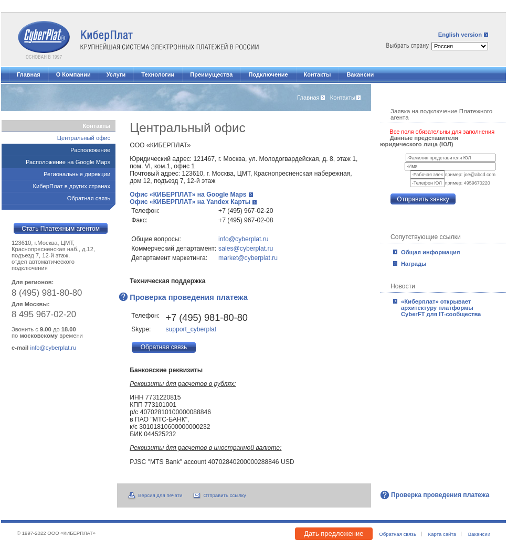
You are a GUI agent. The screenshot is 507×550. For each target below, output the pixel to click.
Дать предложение (333, 533)
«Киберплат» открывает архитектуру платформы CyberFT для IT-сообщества (441, 307)
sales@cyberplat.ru (245, 248)
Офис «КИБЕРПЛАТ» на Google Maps (188, 194)
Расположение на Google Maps (68, 162)
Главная (28, 74)
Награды (414, 264)
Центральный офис (83, 138)
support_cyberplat (190, 329)
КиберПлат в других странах (71, 186)
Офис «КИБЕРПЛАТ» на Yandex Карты (190, 202)
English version (460, 34)
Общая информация (430, 252)
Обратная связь (88, 198)
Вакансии (360, 74)
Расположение (90, 150)
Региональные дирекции (77, 174)
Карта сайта (442, 534)
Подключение (268, 74)
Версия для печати (160, 495)
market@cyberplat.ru (248, 258)
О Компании (73, 74)
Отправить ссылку (224, 495)
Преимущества (211, 74)
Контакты (317, 74)
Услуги (116, 74)
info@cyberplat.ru (243, 239)
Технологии (157, 74)
